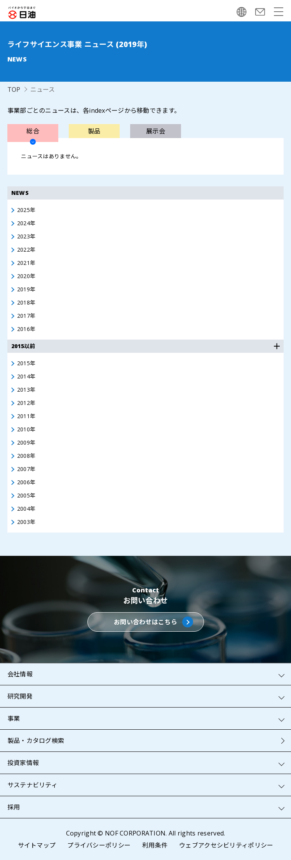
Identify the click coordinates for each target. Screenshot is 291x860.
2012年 (26, 403)
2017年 (26, 316)
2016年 (26, 329)
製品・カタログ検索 (35, 740)
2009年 (26, 442)
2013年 (26, 389)
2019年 (26, 289)
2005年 (26, 495)
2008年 (26, 456)
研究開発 (20, 696)
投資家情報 (23, 762)
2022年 (26, 249)
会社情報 (20, 674)
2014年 (26, 376)
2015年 (26, 363)
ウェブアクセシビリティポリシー (226, 845)
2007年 (26, 469)
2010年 (26, 429)
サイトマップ (37, 845)
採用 (13, 807)
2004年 (26, 508)
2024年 (26, 223)
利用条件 (154, 845)
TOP (14, 89)
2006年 (26, 482)
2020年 (26, 276)
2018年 (26, 302)
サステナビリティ (32, 785)
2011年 (26, 416)
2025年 (26, 210)
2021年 (26, 263)
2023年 (26, 236)
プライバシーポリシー (99, 845)
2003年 (26, 522)
